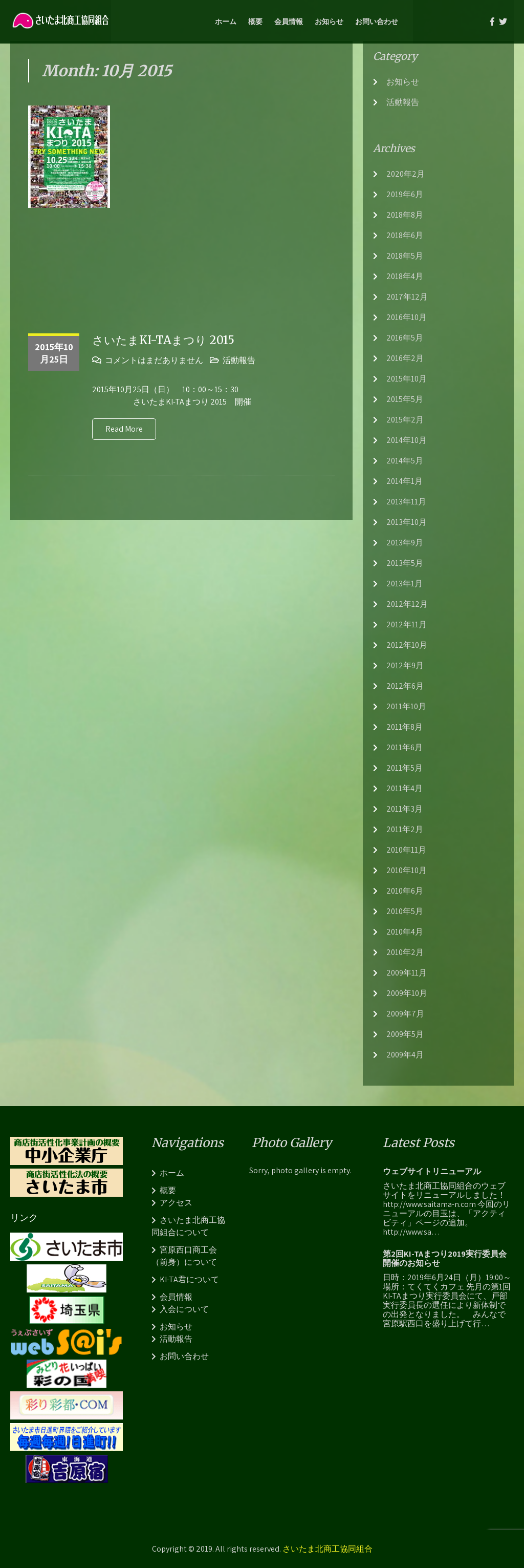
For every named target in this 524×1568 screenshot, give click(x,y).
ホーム (225, 21)
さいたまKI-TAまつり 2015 (163, 340)
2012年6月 (405, 686)
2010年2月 (405, 952)
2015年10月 (406, 378)
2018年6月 (404, 235)
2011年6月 (404, 747)
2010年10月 (406, 870)
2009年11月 (406, 972)
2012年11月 (406, 624)
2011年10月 (406, 706)
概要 (255, 21)
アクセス (176, 1202)
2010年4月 (404, 931)
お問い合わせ (376, 21)
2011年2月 (404, 829)
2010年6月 (404, 890)
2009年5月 (405, 1034)
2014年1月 (404, 481)
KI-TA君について (189, 1279)
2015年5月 (404, 399)
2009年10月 (406, 993)
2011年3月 (404, 808)
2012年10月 (406, 645)
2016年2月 (405, 358)
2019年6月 (404, 194)
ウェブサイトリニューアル (432, 1171)
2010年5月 (404, 911)
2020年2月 (405, 173)
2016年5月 (404, 337)
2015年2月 (405, 419)
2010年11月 (406, 849)
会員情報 (288, 21)
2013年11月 (406, 501)
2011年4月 (404, 788)
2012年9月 (405, 665)
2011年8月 (404, 727)
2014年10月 (406, 440)
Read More (124, 428)
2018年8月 (404, 214)
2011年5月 (404, 767)
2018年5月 (404, 255)
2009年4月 (405, 1054)
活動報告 (239, 360)
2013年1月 (404, 583)
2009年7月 (405, 1013)
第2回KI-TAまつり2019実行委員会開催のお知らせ (445, 1258)
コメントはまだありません (154, 360)
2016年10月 (406, 317)
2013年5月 (404, 563)
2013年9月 (404, 542)
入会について (184, 1309)
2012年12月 (407, 604)
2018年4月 (404, 276)
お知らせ (329, 21)
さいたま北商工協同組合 (327, 1548)
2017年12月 (407, 296)
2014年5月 (404, 460)
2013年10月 (406, 522)
